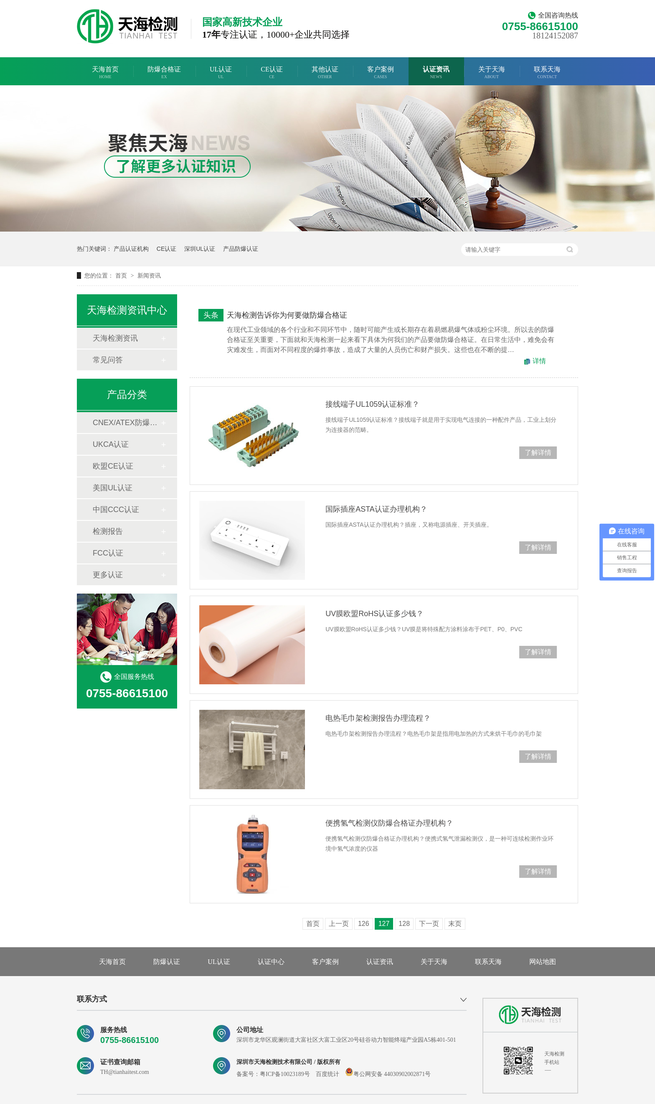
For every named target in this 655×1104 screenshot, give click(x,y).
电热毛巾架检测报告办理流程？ (378, 718)
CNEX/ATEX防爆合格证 (126, 422)
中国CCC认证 (116, 509)
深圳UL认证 (199, 248)
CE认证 (271, 72)
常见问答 (108, 360)
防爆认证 (166, 961)
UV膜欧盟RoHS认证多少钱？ (374, 613)
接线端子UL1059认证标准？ (372, 404)
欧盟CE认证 (113, 466)
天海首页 (105, 72)
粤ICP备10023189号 (285, 1074)
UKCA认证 (111, 444)
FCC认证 (108, 553)
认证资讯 (436, 72)
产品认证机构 (131, 248)
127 (384, 923)
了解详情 (538, 452)
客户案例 (380, 72)
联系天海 (547, 72)
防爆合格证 (164, 72)
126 (363, 923)
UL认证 (221, 72)
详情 (539, 361)
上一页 (339, 923)
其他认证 (325, 72)
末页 (455, 923)
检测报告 (108, 531)
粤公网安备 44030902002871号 (388, 1074)
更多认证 (108, 575)
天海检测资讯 (115, 338)
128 (404, 923)
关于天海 (491, 72)
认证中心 (271, 961)
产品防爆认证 (240, 248)
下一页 (429, 923)
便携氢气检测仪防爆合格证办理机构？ (389, 823)
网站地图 (542, 961)
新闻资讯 (149, 275)
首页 (122, 275)
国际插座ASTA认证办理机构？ (376, 509)
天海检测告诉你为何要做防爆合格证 (287, 315)
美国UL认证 (112, 488)
